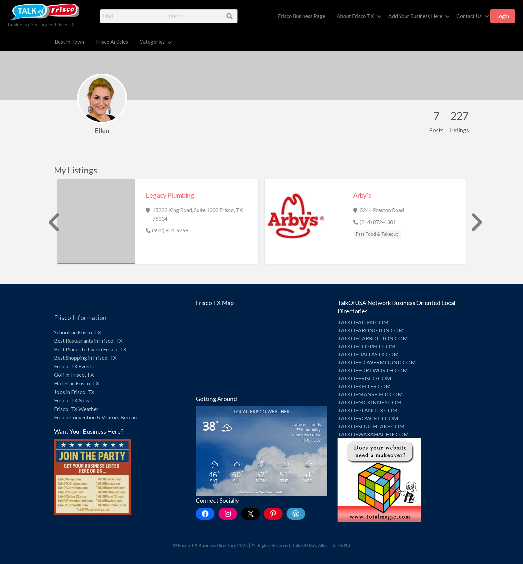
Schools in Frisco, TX (77, 332)
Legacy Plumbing (170, 195)
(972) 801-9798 (170, 230)
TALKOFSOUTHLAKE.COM (371, 426)
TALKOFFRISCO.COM (364, 378)
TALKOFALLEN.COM (363, 322)
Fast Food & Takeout (377, 234)
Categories (152, 42)
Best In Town (69, 42)
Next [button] (472, 222)
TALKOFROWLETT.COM (368, 418)
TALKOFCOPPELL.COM (367, 346)
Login (502, 16)
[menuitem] (301, 16)
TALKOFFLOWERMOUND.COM (377, 362)
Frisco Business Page (301, 16)
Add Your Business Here (415, 16)
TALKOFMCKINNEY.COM (370, 402)
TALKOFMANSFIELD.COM (370, 394)
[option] (157, 221)
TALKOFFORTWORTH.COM (373, 370)
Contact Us (469, 16)
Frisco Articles (111, 42)
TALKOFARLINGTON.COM (371, 330)
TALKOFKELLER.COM (364, 386)
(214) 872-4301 (378, 222)
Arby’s (362, 195)
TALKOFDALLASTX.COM (368, 354)
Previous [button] (50, 222)
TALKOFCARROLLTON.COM (373, 338)
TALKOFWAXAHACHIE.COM (373, 434)
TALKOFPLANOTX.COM (368, 410)
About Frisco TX (355, 16)
